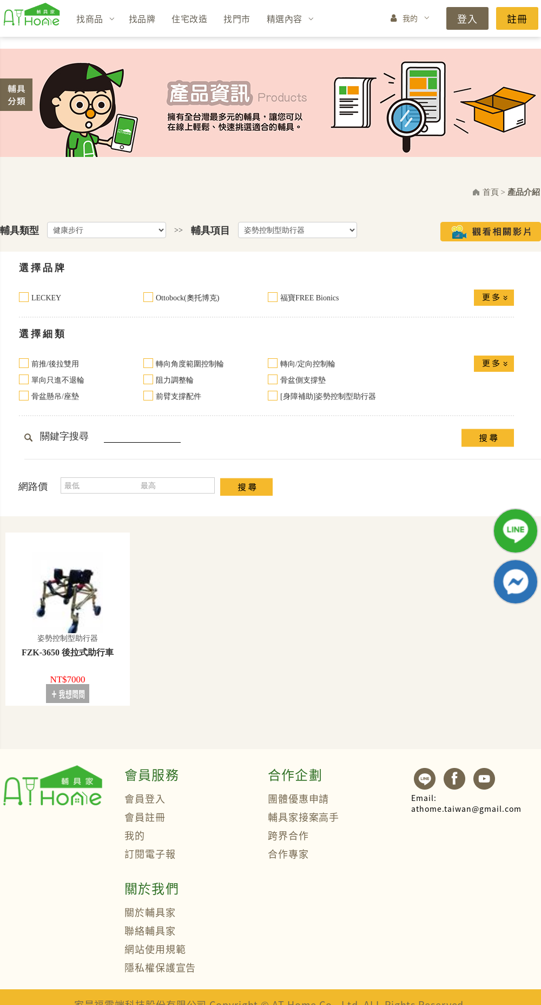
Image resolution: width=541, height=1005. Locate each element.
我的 (410, 17)
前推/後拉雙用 (55, 364)
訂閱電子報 (150, 853)
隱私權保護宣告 (160, 967)
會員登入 (145, 798)
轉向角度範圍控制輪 (190, 364)
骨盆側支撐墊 (303, 380)
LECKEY (46, 298)
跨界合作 (288, 835)
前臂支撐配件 (178, 396)
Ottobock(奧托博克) (187, 298)
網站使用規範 (155, 949)
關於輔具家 (150, 912)
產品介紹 (523, 192)
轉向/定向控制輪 (307, 364)
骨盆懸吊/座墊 (55, 396)
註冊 (517, 18)
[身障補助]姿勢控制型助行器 (328, 396)
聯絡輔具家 (150, 930)
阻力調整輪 (175, 380)
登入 (467, 18)
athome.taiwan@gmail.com (466, 803)
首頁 (491, 192)
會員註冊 (145, 817)
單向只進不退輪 (57, 380)
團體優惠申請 (298, 798)
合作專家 (288, 853)
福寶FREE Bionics (309, 298)
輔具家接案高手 (303, 817)
